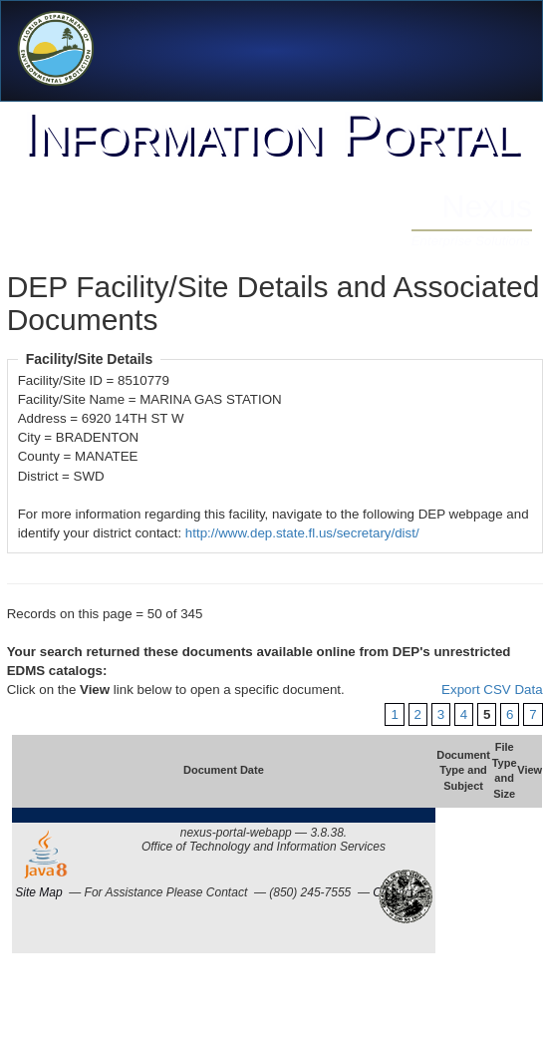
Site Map (38, 892)
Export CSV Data (491, 689)
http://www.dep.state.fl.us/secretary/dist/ (302, 532)
